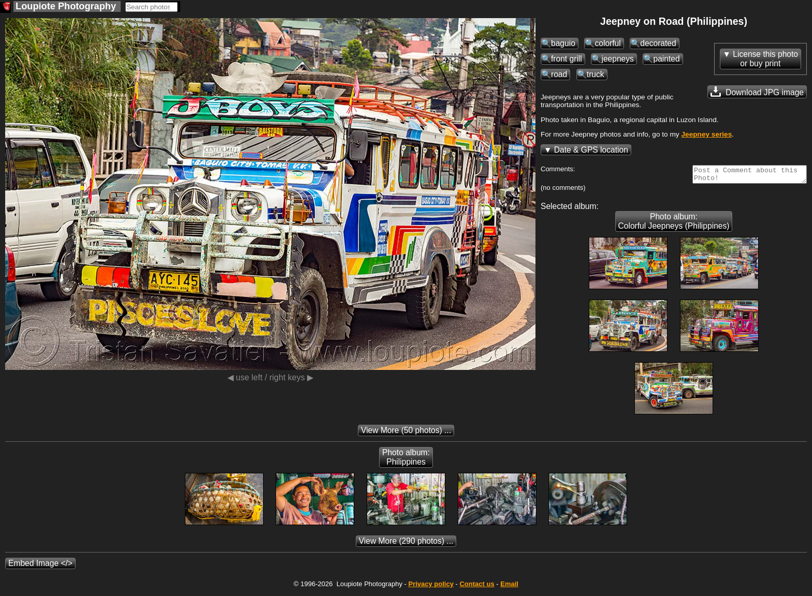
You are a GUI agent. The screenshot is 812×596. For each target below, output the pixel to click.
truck (595, 74)
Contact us (476, 587)
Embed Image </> (40, 566)
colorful (607, 43)
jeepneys (617, 58)
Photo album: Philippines (406, 460)
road (559, 74)
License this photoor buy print (765, 59)
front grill (566, 58)
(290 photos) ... (406, 544)
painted (666, 58)
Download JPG (757, 91)
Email (509, 587)
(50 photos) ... (406, 433)
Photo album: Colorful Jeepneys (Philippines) (674, 224)
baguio (563, 43)
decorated (658, 43)
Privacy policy (430, 587)
